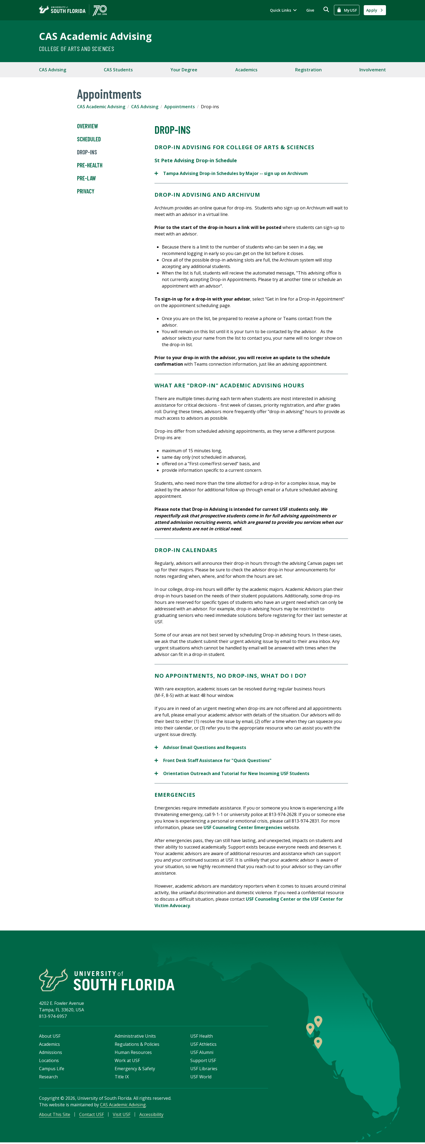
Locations (49, 1062)
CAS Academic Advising (95, 36)
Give (310, 10)
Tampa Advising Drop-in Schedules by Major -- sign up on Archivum (231, 173)
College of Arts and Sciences (76, 48)
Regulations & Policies (137, 1046)
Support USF (203, 1062)
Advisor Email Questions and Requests (200, 747)
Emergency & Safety (135, 1070)
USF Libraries (203, 1070)
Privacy (85, 191)
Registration (308, 70)
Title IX (122, 1078)
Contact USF (91, 1116)
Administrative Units (135, 1037)
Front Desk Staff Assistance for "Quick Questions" (213, 760)
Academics (246, 70)
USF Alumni (201, 1054)
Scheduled (89, 139)
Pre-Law (86, 178)
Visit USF (121, 1116)
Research (48, 1078)
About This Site (54, 1116)
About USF (49, 1037)
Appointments (179, 107)
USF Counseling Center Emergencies (243, 827)
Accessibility (151, 1116)
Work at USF (127, 1062)
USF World (200, 1078)
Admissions (50, 1054)
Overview (87, 126)
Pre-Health (89, 165)
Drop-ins (87, 152)
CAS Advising (52, 70)
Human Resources (133, 1054)
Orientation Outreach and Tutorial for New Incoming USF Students (231, 773)
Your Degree (183, 70)
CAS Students (118, 70)
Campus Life (51, 1070)
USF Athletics (203, 1046)
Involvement (372, 70)
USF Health (201, 1037)
